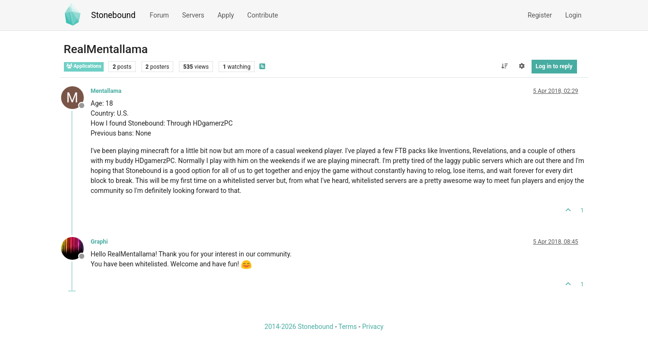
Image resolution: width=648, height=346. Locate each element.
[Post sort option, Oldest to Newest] (504, 66)
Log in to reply (554, 66)
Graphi (99, 241)
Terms (347, 326)
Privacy (372, 326)
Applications (84, 66)
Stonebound (113, 15)
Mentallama (106, 91)
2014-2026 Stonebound (299, 326)
